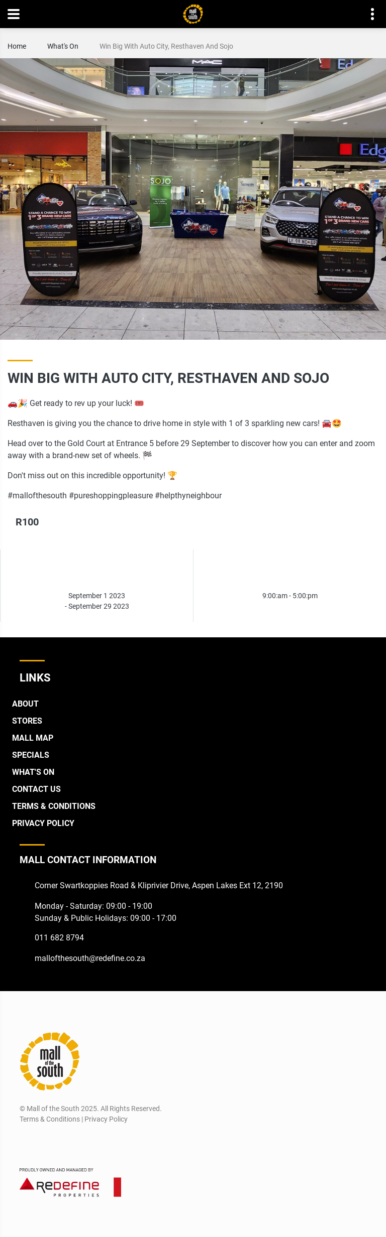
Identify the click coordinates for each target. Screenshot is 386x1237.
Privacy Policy (43, 823)
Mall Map (32, 738)
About (25, 704)
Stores (27, 721)
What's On (62, 46)
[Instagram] (45, 1143)
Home (17, 46)
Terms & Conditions (53, 806)
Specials (30, 755)
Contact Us (36, 789)
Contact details (367, 14)
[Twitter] (63, 1143)
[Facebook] (26, 1143)
